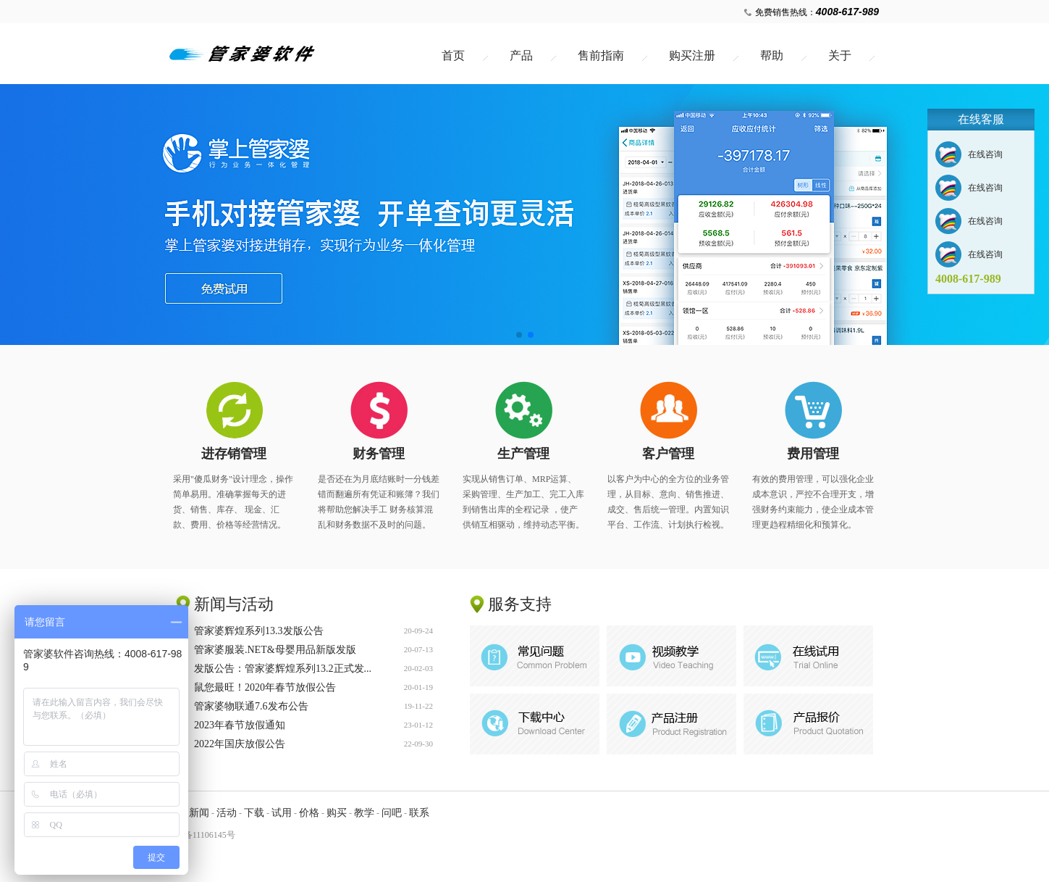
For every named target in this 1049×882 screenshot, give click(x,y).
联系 (419, 812)
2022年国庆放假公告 (239, 746)
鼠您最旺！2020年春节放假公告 (265, 689)
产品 (521, 55)
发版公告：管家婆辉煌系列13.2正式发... (282, 670)
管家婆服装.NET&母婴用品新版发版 (275, 651)
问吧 (392, 812)
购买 (337, 812)
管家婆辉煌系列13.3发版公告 (259, 633)
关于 (839, 55)
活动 (226, 812)
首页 (453, 55)
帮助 (771, 55)
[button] (519, 335)
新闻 (199, 812)
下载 (254, 812)
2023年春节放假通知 (239, 727)
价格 (309, 812)
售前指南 (601, 55)
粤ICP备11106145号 (198, 835)
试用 (281, 812)
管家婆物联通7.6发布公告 (251, 708)
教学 (364, 812)
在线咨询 (985, 154)
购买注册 (692, 55)
